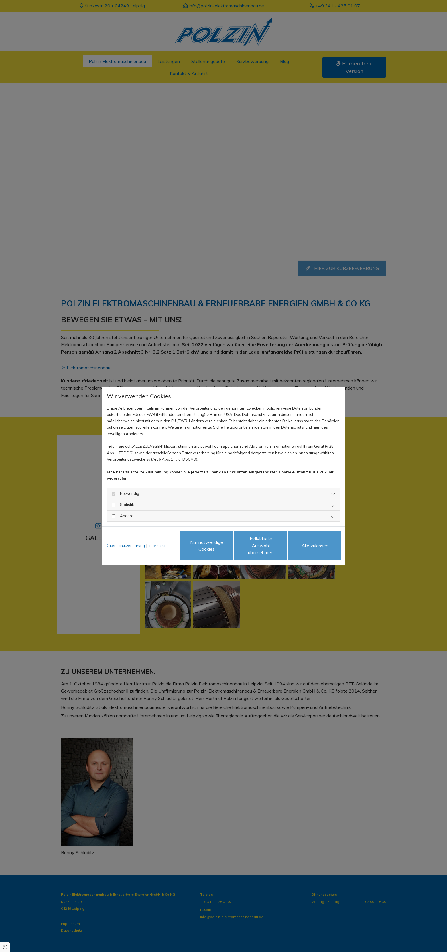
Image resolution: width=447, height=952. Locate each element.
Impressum (158, 545)
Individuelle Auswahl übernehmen (260, 545)
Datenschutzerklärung (125, 545)
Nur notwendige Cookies (206, 545)
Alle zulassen (315, 545)
